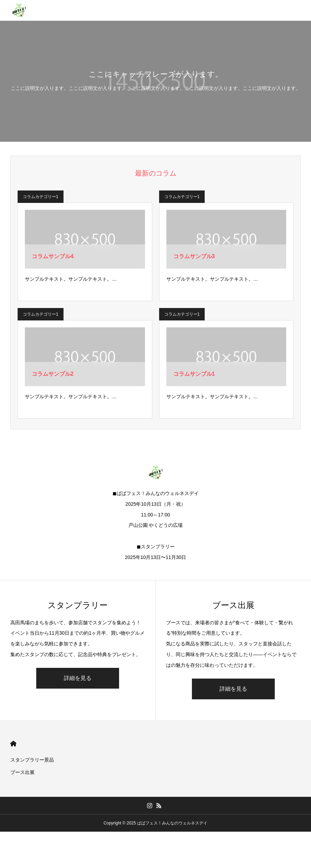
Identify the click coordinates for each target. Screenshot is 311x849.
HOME (13, 744)
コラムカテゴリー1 (40, 196)
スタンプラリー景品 (32, 760)
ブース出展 (22, 772)
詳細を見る (77, 678)
